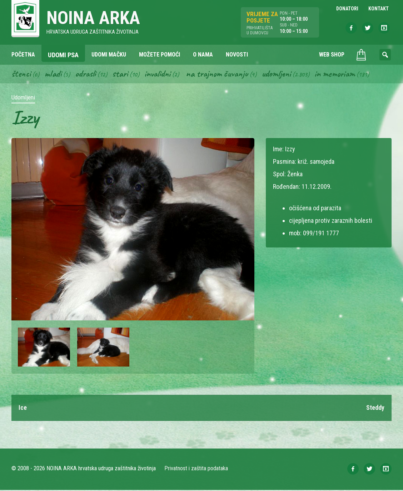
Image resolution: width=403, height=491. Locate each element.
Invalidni (161, 74)
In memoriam (343, 74)
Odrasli (87, 74)
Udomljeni (284, 74)
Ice (23, 408)
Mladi (54, 74)
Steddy (375, 408)
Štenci (21, 74)
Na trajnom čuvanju (222, 74)
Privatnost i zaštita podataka (196, 469)
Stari (123, 74)
